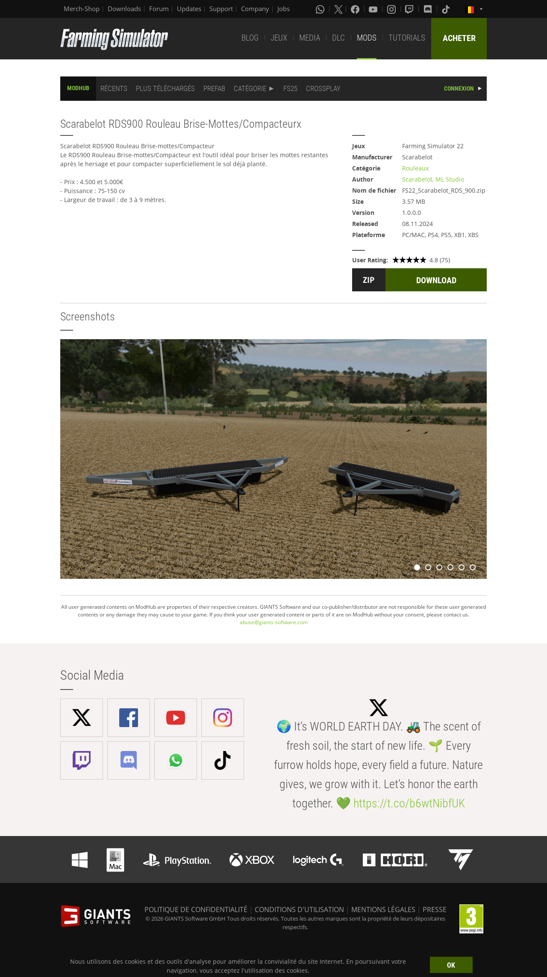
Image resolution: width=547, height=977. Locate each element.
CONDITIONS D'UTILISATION (299, 909)
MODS (366, 38)
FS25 (290, 88)
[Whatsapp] (321, 9)
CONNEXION (459, 88)
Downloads (124, 8)
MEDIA (309, 38)
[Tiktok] (446, 9)
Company (255, 8)
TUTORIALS (406, 38)
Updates (189, 8)
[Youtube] (374, 9)
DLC (338, 38)
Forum (159, 8)
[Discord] (428, 9)
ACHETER (459, 38)
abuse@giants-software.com (274, 622)
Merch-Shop (82, 8)
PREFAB (214, 88)
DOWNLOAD (436, 280)
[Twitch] (410, 9)
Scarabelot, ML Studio (433, 179)
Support (221, 8)
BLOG (250, 38)
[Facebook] (356, 9)
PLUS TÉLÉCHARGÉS (165, 88)
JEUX (279, 38)
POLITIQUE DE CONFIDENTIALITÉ (195, 909)
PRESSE (435, 909)
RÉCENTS (113, 88)
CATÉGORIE (250, 88)
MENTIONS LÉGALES (383, 909)
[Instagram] (392, 9)
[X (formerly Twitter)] (338, 9)
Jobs (283, 8)
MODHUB (78, 88)
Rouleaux (415, 168)
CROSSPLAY (323, 88)
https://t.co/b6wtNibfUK (409, 803)
